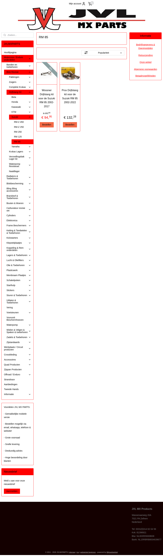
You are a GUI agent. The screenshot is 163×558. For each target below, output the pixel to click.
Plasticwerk (19, 270)
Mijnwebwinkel (112, 552)
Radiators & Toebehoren (19, 177)
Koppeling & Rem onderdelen (19, 249)
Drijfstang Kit (20, 92)
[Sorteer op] (103, 52)
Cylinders (19, 215)
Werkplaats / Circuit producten (17, 348)
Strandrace (9, 379)
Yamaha (21, 146)
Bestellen (46, 124)
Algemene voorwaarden (145, 69)
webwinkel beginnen (88, 552)
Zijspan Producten (13, 369)
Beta (14, 97)
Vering (10, 307)
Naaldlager (14, 171)
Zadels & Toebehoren (19, 337)
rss (78, 552)
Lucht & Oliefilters (19, 260)
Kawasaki (21, 107)
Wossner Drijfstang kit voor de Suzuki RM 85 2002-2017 (46, 98)
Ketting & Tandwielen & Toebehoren (19, 231)
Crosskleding (17, 354)
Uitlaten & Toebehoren (19, 301)
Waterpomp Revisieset (20, 165)
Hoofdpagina (10, 52)
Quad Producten (17, 364)
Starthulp (19, 285)
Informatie (17, 394)
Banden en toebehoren (19, 65)
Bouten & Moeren (19, 203)
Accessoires (17, 359)
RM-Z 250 (19, 127)
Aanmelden (11, 491)
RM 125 (18, 136)
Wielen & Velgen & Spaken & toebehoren (19, 331)
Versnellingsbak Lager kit (20, 157)
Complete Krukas (20, 87)
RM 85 (17, 141)
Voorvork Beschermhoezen (15, 318)
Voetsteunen (19, 312)
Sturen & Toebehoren (19, 295)
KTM (21, 112)
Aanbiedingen (10, 384)
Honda (21, 102)
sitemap (72, 552)
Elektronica (19, 220)
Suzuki (21, 117)
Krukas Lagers (20, 151)
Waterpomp (19, 325)
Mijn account (77, 4)
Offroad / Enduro (17, 374)
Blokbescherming (19, 183)
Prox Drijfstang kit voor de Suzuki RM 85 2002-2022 (70, 96)
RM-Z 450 (19, 122)
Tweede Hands (11, 389)
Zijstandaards (19, 342)
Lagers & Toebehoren (19, 255)
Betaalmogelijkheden (145, 76)
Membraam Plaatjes (19, 275)
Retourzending (145, 55)
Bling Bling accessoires (19, 189)
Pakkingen (20, 77)
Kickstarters (19, 238)
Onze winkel (145, 62)
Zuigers (20, 82)
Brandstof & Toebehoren (19, 197)
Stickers (19, 290)
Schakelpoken (19, 280)
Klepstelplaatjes (19, 243)
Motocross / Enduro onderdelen (17, 58)
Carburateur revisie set (19, 209)
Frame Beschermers (19, 225)
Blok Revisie (19, 72)
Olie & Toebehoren (19, 265)
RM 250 (18, 132)
